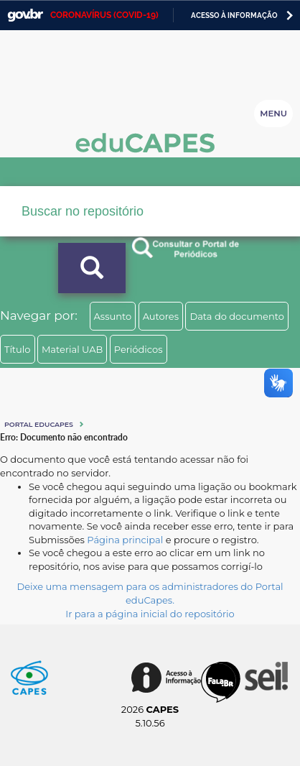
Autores (161, 316)
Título (17, 349)
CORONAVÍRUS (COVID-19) (104, 15)
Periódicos (138, 349)
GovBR (25, 15)
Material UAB (72, 349)
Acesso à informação (234, 15)
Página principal (125, 539)
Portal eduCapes (38, 424)
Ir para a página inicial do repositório (150, 613)
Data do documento (236, 316)
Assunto (113, 316)
